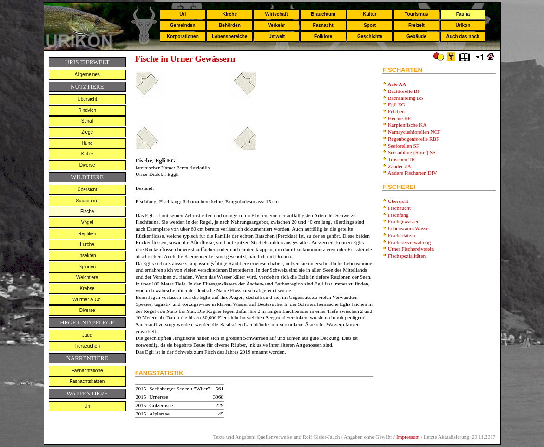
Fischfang (398, 215)
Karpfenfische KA (407, 125)
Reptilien (87, 233)
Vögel (87, 222)
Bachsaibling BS (405, 98)
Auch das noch (463, 36)
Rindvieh (87, 110)
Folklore (323, 36)
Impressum (407, 437)
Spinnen (87, 266)
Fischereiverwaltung (409, 242)
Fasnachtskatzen (87, 381)
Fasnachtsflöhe (87, 370)
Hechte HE (399, 118)
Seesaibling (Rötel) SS (412, 152)
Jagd (87, 334)
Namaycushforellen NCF (414, 132)
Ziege (87, 132)
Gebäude (416, 36)
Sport (370, 25)
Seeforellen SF (403, 146)
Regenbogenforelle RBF (413, 139)
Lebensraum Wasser (409, 228)
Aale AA (396, 84)
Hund (87, 143)
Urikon (463, 25)
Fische (87, 211)
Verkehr (276, 25)
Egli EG (396, 104)
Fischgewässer (403, 221)
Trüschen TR (401, 159)
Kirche (230, 14)
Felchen (396, 111)
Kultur (369, 14)
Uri (182, 14)
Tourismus (416, 14)
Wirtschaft (276, 14)
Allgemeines (86, 74)
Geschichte (369, 36)
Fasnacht (323, 25)
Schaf (87, 120)
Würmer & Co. (87, 299)
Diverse (87, 165)
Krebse (87, 288)
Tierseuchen (87, 346)
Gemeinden (182, 25)
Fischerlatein (401, 235)
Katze (87, 153)
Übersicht (87, 99)
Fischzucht (399, 208)
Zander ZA (399, 166)
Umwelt (276, 36)
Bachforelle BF (404, 91)
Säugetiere (87, 200)
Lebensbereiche (229, 36)
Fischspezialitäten (407, 256)
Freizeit (416, 25)
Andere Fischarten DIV (412, 172)
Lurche (87, 244)
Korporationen (183, 36)
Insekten (87, 255)
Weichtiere (87, 277)
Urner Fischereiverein (411, 249)
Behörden (230, 25)
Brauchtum (323, 14)
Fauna (463, 14)
